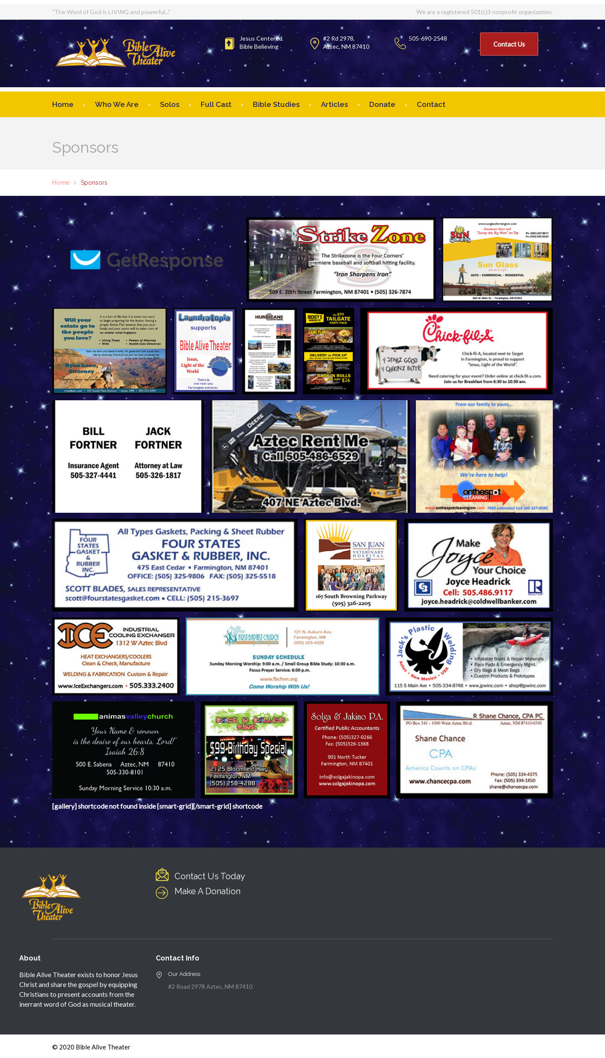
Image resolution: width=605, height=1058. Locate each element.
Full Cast (216, 104)
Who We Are (117, 104)
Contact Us (509, 44)
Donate (382, 104)
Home (63, 104)
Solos (169, 104)
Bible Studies (276, 104)
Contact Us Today (210, 876)
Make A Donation (207, 891)
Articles (334, 104)
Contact (431, 104)
